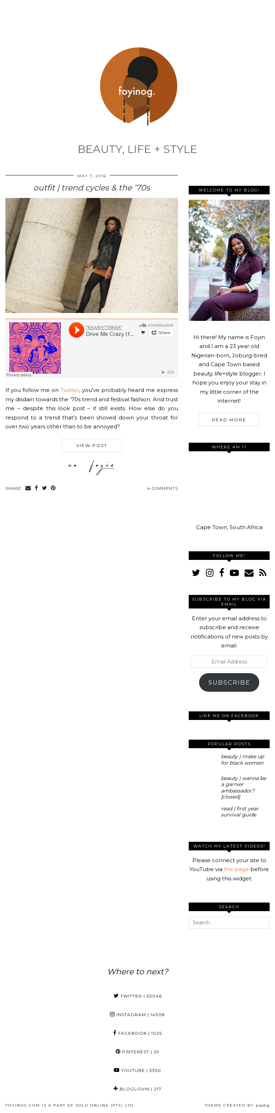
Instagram (137, 1014)
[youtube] (234, 572)
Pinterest (137, 1051)
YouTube (137, 1070)
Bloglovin (137, 1089)
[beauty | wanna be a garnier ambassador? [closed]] (203, 783)
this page (236, 869)
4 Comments (162, 488)
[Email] (249, 572)
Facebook (137, 1033)
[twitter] (196, 572)
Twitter (70, 390)
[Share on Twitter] (44, 488)
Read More (229, 419)
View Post (91, 445)
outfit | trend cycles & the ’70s (91, 188)
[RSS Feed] (262, 572)
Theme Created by (237, 1105)
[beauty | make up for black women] (203, 762)
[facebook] (221, 572)
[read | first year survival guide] (203, 814)
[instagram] (209, 572)
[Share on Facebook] (36, 488)
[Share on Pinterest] (53, 488)
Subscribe (229, 682)
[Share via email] (28, 488)
